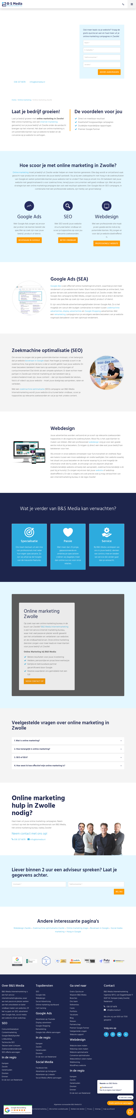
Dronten (5, 1073)
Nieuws (73, 1021)
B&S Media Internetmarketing (14, 991)
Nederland (18, 1080)
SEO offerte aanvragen (11, 1052)
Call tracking (41, 1008)
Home (14, 100)
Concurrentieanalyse (10, 1029)
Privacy (89, 1109)
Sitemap (98, 1109)
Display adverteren (43, 1022)
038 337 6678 (19, 82)
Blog (72, 1018)
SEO (37, 991)
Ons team (74, 1001)
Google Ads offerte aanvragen (48, 1032)
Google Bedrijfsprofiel (11, 1035)
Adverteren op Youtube (45, 1019)
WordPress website (78, 1065)
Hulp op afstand (109, 1109)
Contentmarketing (9, 1032)
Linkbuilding (7, 1039)
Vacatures (74, 1014)
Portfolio (73, 1011)
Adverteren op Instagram (46, 1071)
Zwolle (5, 1066)
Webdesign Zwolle (22, 928)
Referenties (74, 1004)
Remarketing (41, 1029)
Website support (77, 1034)
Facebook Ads (41, 1068)
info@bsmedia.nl (37, 82)
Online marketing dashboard (47, 1004)
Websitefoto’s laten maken (81, 1059)
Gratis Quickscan (77, 991)
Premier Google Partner (79, 1028)
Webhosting (75, 1062)
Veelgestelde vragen (78, 1031)
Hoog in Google (74, 932)
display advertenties (72, 311)
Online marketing (24, 100)
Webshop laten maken (79, 1049)
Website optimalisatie (79, 1052)
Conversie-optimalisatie (80, 1055)
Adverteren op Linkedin (45, 1074)
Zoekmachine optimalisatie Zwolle (48, 928)
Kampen (5, 1063)
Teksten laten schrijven (11, 1045)
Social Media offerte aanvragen (48, 1077)
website (99, 470)
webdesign (94, 442)
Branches (73, 998)
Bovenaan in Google (99, 928)
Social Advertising (43, 1001)
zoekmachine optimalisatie (32, 389)
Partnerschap (75, 1024)
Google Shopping (93, 311)
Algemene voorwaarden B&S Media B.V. (68, 1104)
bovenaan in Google (34, 361)
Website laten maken (78, 1045)
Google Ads (55, 286)
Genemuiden (7, 1070)
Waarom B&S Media (78, 995)
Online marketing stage (77, 928)
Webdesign (40, 998)
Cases (72, 1008)
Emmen (5, 1076)
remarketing (60, 314)
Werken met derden (78, 1109)
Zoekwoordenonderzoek (12, 1049)
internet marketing (49, 122)
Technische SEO (8, 1042)
